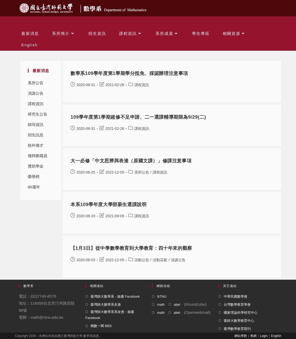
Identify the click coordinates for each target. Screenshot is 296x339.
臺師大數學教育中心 (239, 321)
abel (177, 304)
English (276, 336)
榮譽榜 (34, 176)
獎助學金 (35, 166)
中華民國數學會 (235, 296)
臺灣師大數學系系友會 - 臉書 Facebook (109, 315)
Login (263, 336)
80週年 (34, 187)
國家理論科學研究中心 (241, 313)
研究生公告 (37, 114)
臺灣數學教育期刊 (237, 329)
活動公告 (141, 260)
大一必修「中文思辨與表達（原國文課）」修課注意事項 (130, 160)
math (161, 304)
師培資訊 (35, 124)
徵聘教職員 (37, 155)
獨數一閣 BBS (101, 326)
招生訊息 (35, 135)
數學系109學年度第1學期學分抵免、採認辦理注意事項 (129, 73)
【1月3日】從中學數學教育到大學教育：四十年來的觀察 (131, 248)
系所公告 (35, 83)
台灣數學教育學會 (237, 304)
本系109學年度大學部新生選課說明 (108, 204)
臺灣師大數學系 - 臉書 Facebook (115, 296)
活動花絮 (160, 260)
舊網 (253, 336)
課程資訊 (35, 103)
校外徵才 (35, 145)
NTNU (161, 296)
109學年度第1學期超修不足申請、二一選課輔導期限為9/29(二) (138, 117)
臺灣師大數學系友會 (106, 304)
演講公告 (35, 93)
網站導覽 (240, 336)
